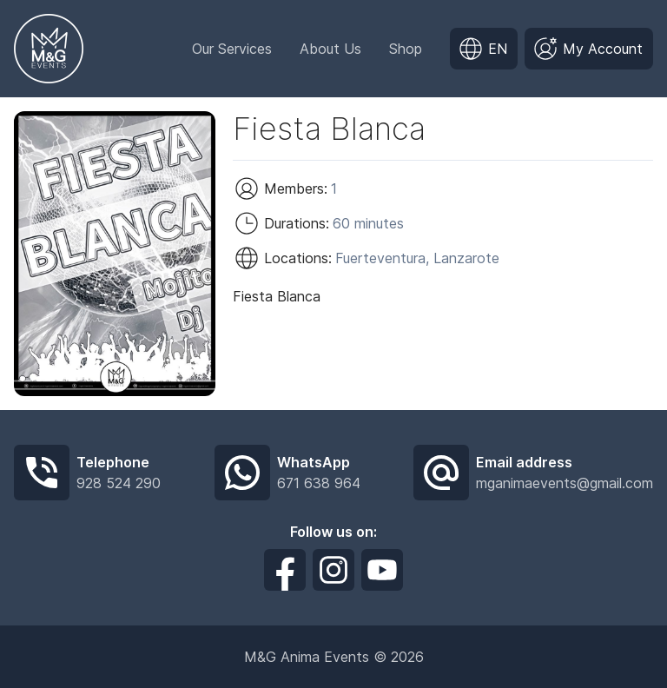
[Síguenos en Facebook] (285, 570)
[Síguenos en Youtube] (382, 570)
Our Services (232, 48)
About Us (330, 48)
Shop (405, 48)
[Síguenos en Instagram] (333, 570)
